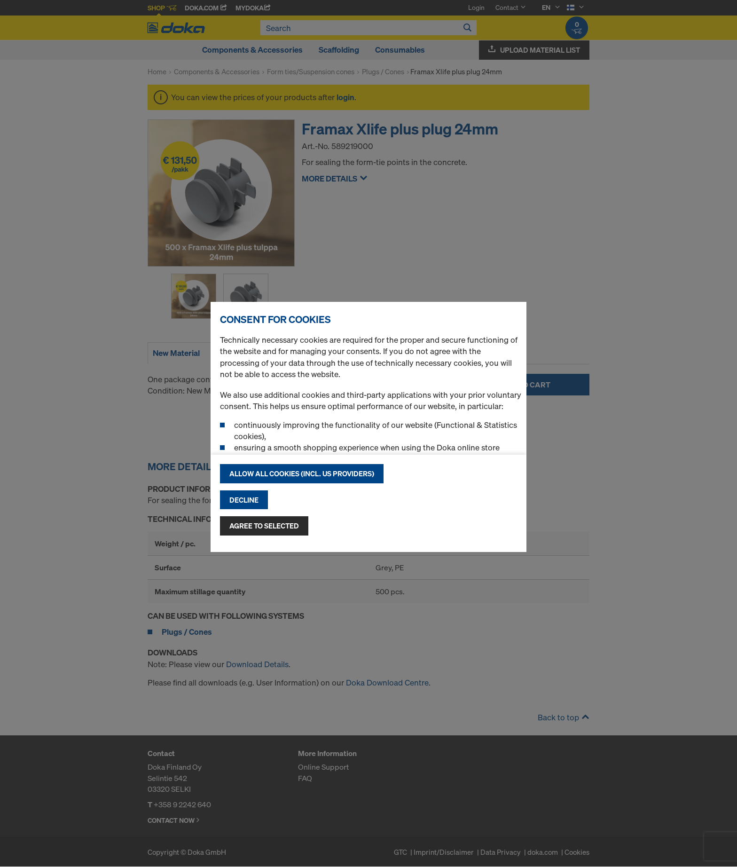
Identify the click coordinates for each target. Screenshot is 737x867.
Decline (244, 499)
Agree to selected (264, 525)
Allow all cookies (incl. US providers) (301, 473)
